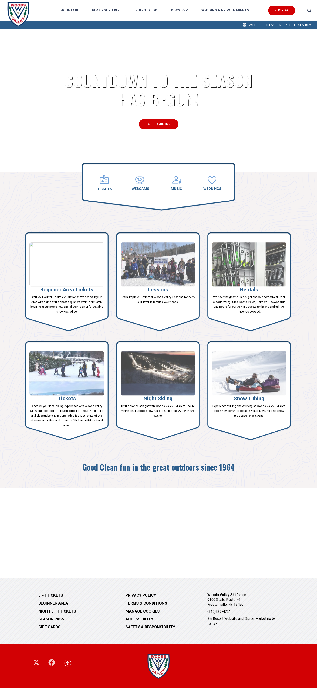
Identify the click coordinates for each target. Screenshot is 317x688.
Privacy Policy (140, 595)
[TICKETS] (104, 180)
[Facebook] (51, 662)
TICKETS (104, 189)
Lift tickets (50, 595)
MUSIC (176, 189)
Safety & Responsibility (150, 627)
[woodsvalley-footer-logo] (158, 666)
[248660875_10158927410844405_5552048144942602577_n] (18, 14)
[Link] (66, 282)
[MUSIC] (176, 180)
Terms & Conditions (146, 603)
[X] (36, 662)
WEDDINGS (212, 189)
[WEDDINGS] (212, 180)
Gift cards (49, 627)
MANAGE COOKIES (142, 611)
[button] (309, 10)
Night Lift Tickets (57, 611)
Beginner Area (53, 603)
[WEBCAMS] (140, 180)
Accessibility (139, 619)
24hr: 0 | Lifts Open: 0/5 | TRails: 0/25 (280, 25)
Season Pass (51, 619)
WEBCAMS (140, 189)
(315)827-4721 (219, 611)
